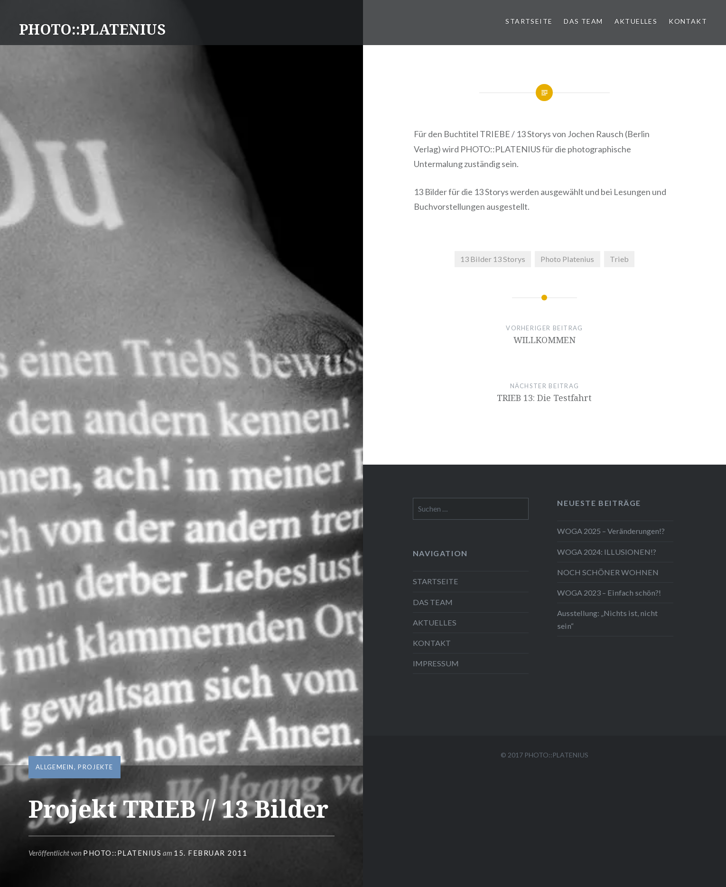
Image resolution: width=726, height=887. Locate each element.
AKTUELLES (636, 21)
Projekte (95, 767)
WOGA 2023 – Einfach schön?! (609, 592)
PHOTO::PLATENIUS (92, 29)
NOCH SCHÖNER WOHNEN (608, 572)
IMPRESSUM (436, 663)
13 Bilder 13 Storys (492, 258)
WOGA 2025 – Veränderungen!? (611, 530)
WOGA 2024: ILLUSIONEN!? (606, 551)
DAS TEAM (583, 21)
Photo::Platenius (122, 853)
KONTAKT (688, 21)
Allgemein (55, 767)
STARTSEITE (528, 21)
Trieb (619, 258)
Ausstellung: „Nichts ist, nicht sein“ (607, 619)
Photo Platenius (567, 258)
